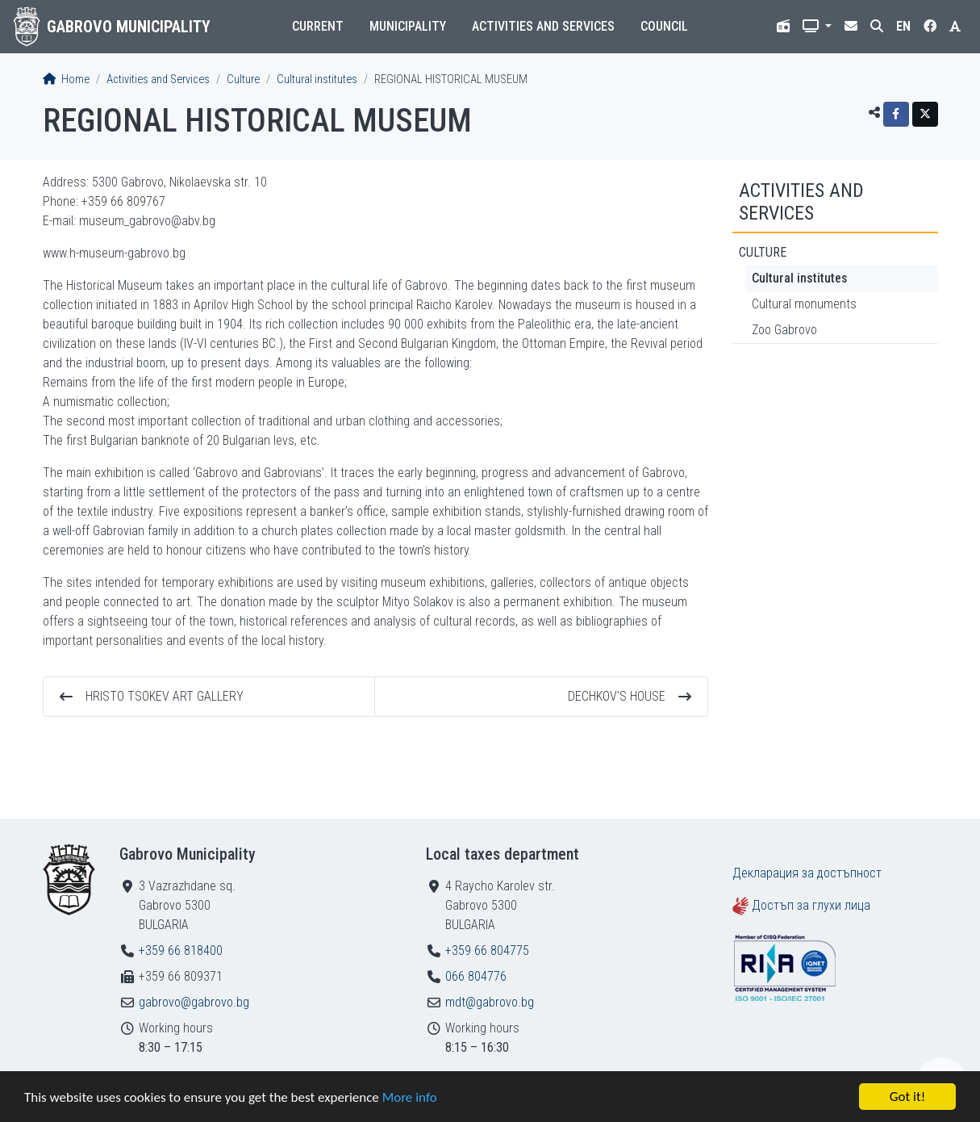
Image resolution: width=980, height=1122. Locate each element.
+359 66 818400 (181, 950)
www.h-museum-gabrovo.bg (114, 253)
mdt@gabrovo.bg (489, 1002)
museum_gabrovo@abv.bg (147, 220)
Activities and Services (543, 26)
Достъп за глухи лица (811, 905)
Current (318, 26)
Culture (243, 79)
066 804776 (476, 976)
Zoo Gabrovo (784, 329)
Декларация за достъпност (807, 873)
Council (664, 26)
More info (409, 1097)
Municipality (407, 26)
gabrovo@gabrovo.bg (194, 1002)
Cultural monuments (804, 304)
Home (66, 79)
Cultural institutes (317, 79)
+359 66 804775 (487, 950)
